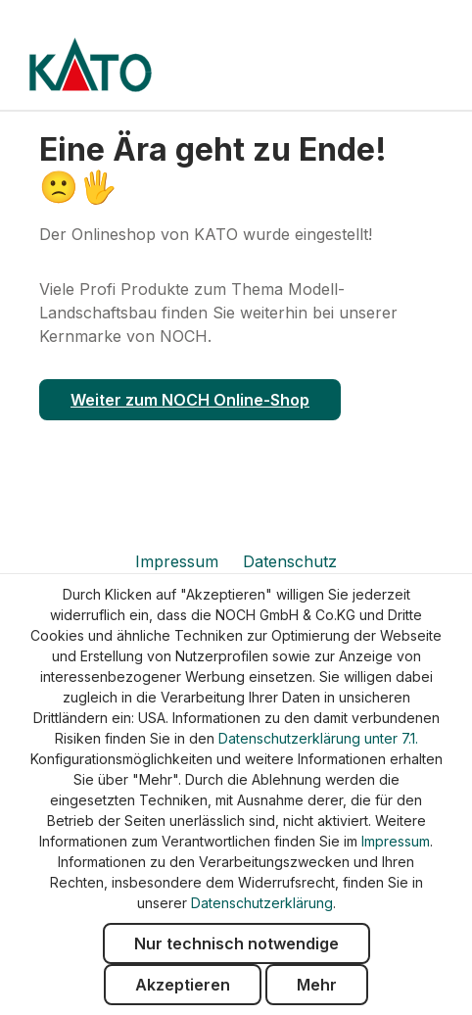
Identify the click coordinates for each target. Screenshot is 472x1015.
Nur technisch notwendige (236, 943)
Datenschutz (290, 561)
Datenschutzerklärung (262, 902)
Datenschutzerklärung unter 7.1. (318, 738)
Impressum (179, 561)
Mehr (317, 984)
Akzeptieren (182, 984)
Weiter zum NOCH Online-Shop (190, 400)
